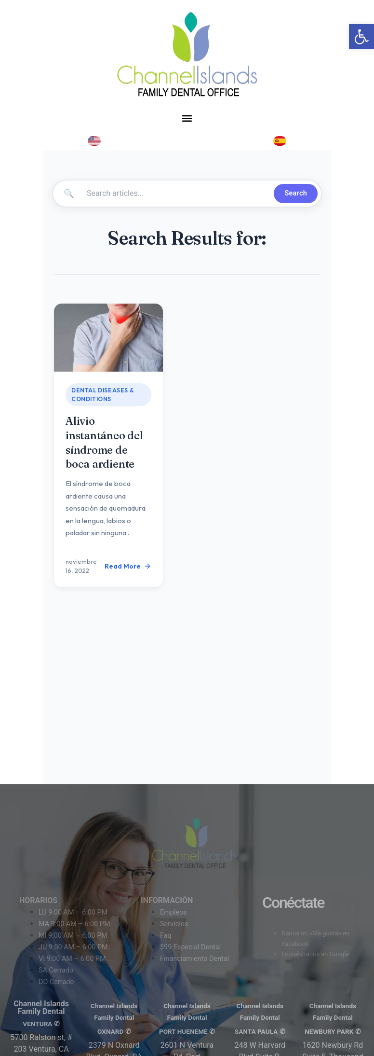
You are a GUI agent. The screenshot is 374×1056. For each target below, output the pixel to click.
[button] (187, 118)
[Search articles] (176, 193)
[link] (361, 36)
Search (295, 193)
